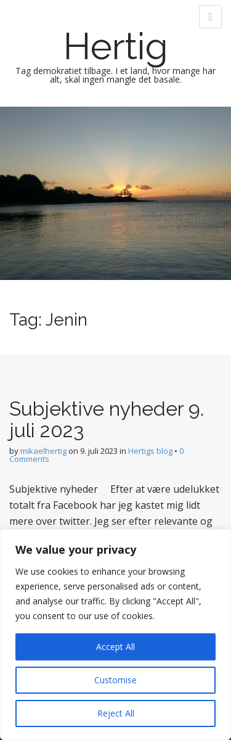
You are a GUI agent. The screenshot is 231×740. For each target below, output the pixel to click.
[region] (115, 634)
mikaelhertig (43, 450)
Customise (115, 680)
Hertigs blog (150, 450)
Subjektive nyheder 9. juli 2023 (106, 419)
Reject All (115, 713)
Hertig (115, 46)
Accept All (115, 646)
